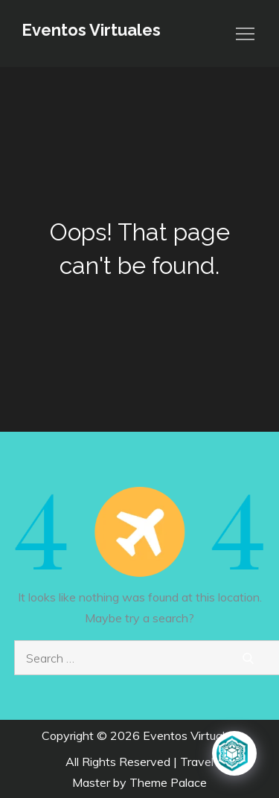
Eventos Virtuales (91, 29)
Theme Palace (168, 782)
